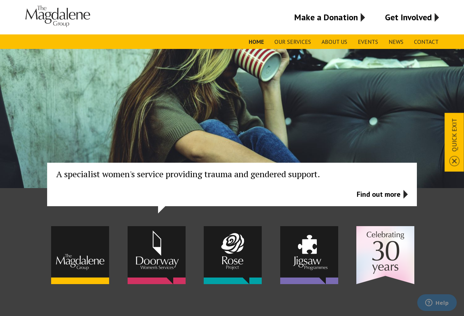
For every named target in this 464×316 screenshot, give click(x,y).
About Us (334, 41)
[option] (232, 131)
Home (256, 41)
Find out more (379, 194)
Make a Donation (326, 17)
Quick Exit (454, 135)
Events (368, 41)
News (396, 41)
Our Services (292, 41)
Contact (426, 41)
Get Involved (408, 17)
